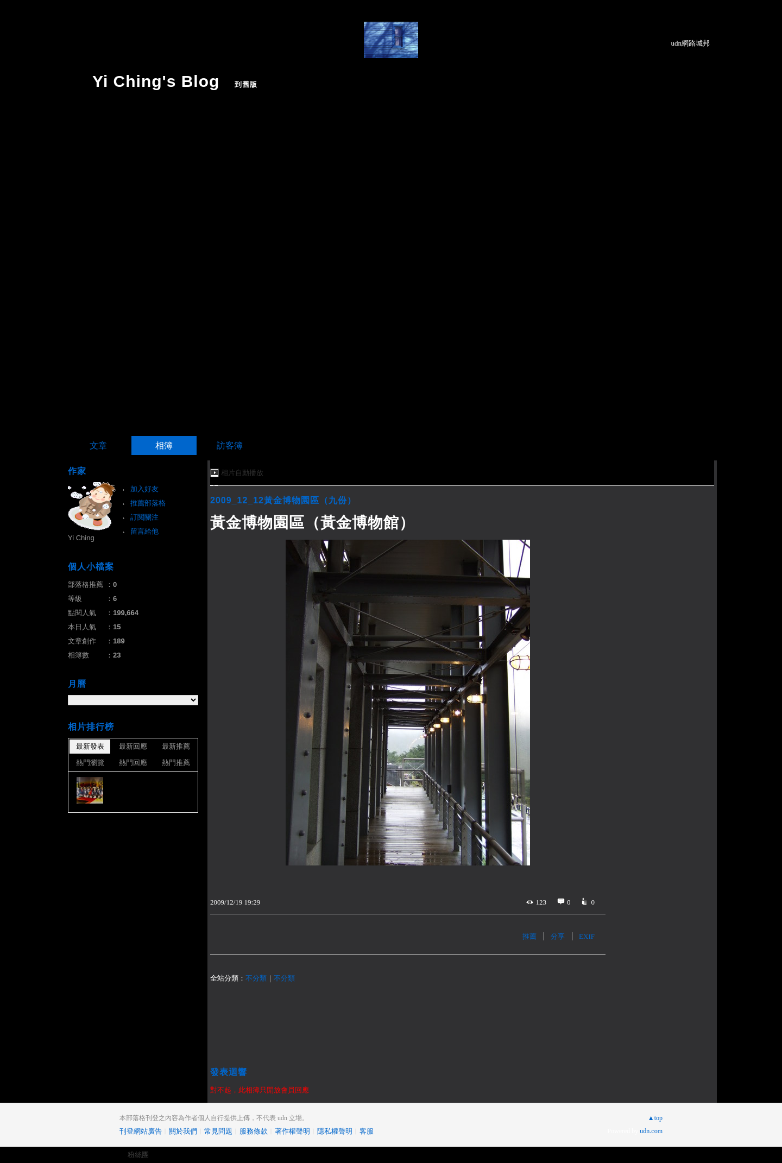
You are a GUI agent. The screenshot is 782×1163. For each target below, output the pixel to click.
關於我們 (183, 1131)
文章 (98, 445)
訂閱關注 (144, 517)
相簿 (164, 445)
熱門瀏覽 (90, 763)
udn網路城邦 (690, 43)
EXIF (587, 936)
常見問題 (218, 1131)
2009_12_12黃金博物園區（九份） (283, 500)
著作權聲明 (292, 1131)
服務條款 (253, 1131)
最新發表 (90, 746)
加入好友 (144, 489)
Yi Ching (81, 538)
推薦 (529, 936)
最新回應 (133, 746)
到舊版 (246, 84)
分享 (558, 936)
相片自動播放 (242, 473)
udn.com (651, 1131)
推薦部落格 (148, 503)
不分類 (256, 978)
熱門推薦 (176, 763)
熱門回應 (133, 763)
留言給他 (144, 531)
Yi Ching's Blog (155, 81)
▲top (655, 1118)
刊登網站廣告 (140, 1131)
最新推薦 (176, 746)
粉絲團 (138, 1155)
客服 (367, 1131)
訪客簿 (230, 445)
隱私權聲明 (334, 1131)
